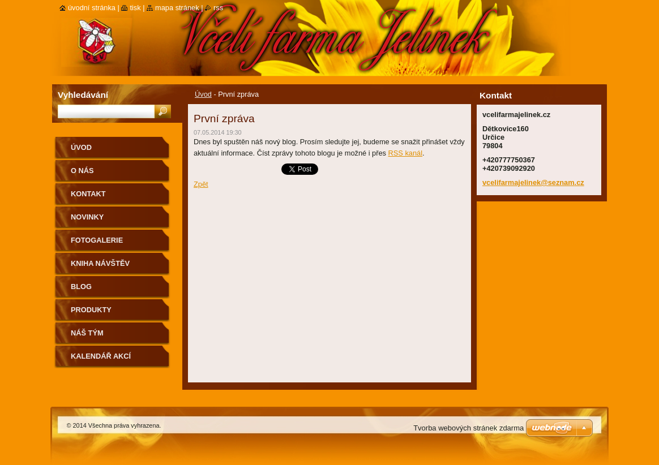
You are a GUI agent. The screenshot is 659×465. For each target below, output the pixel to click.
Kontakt (88, 194)
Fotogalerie (97, 240)
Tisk (135, 7)
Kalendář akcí (101, 356)
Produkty (91, 309)
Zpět (201, 184)
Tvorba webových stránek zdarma (468, 428)
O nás (82, 170)
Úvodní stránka (91, 7)
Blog (81, 286)
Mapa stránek (177, 7)
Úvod (203, 94)
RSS (218, 7)
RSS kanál (405, 153)
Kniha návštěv (100, 263)
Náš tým (87, 333)
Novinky (87, 217)
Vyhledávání (83, 95)
